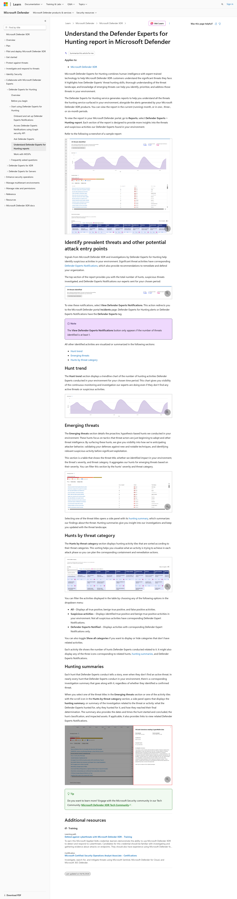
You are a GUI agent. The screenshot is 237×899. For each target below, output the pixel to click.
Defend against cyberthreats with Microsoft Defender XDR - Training (98, 836)
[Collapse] (45, 21)
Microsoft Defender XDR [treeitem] (18, 34)
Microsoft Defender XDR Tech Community (105, 805)
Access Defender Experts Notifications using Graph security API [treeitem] (26, 129)
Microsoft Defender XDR (111, 23)
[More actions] (169, 23)
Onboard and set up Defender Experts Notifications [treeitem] (28, 117)
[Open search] (222, 4)
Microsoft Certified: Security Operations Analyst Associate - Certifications (101, 855)
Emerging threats (80, 355)
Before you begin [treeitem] (19, 100)
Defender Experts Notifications (81, 265)
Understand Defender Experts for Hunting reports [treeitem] (30, 146)
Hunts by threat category (84, 359)
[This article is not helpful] (220, 24)
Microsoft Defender (85, 23)
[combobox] (25, 27)
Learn (68, 23)
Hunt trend (76, 351)
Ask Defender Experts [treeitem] (24, 138)
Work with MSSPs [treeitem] (22, 154)
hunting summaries (142, 653)
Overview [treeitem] (15, 95)
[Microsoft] (6, 4)
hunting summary (138, 518)
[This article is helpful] (216, 24)
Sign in (230, 3)
